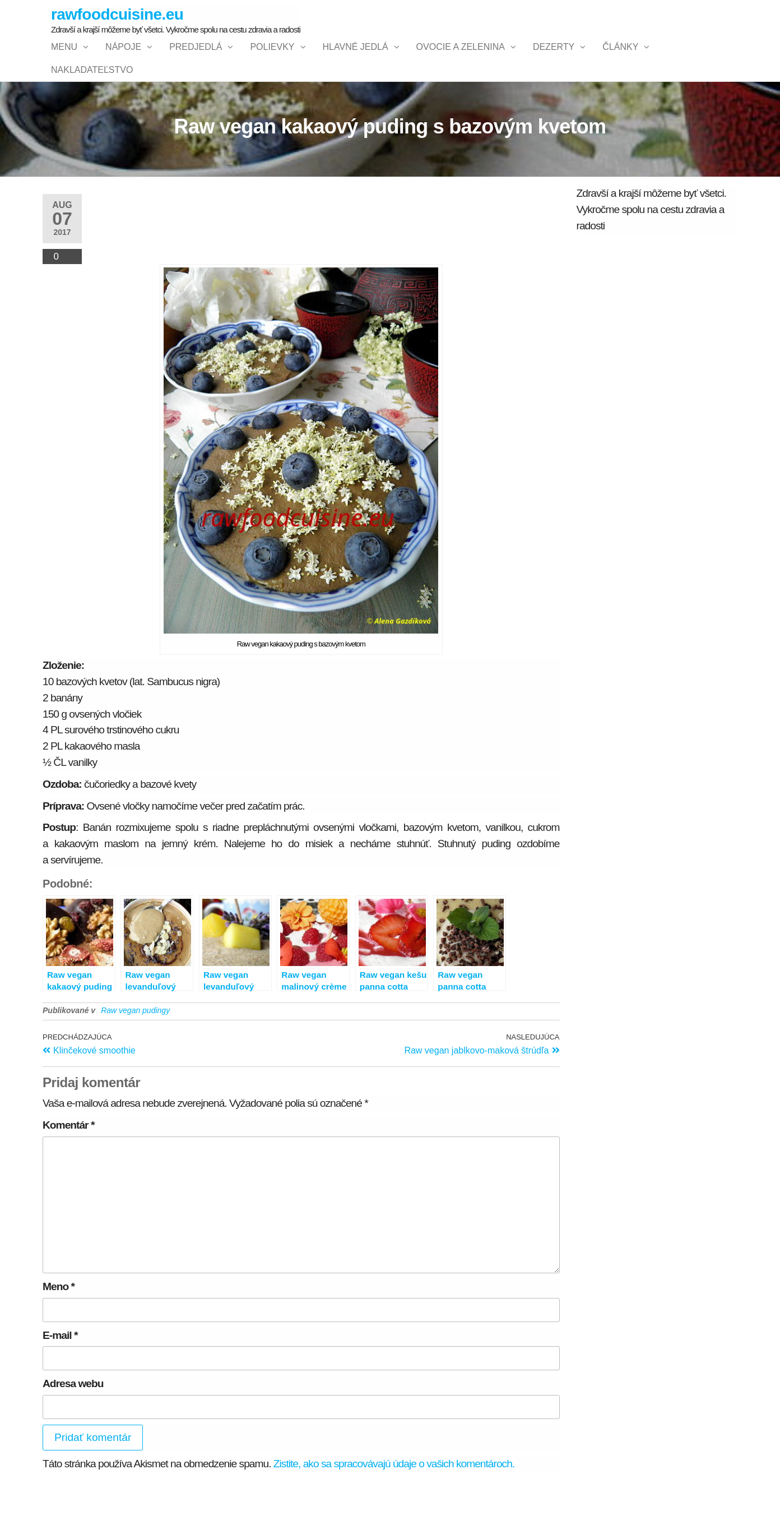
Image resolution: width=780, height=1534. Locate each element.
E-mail (60, 1379)
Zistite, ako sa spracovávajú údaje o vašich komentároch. (393, 1508)
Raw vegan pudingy (135, 1054)
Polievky (272, 58)
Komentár (68, 1169)
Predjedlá (195, 58)
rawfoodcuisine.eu (117, 14)
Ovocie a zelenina (460, 58)
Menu (64, 58)
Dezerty (553, 58)
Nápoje (123, 58)
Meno (59, 1331)
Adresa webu (73, 1428)
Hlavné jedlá (355, 58)
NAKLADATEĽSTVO (92, 103)
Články (620, 58)
